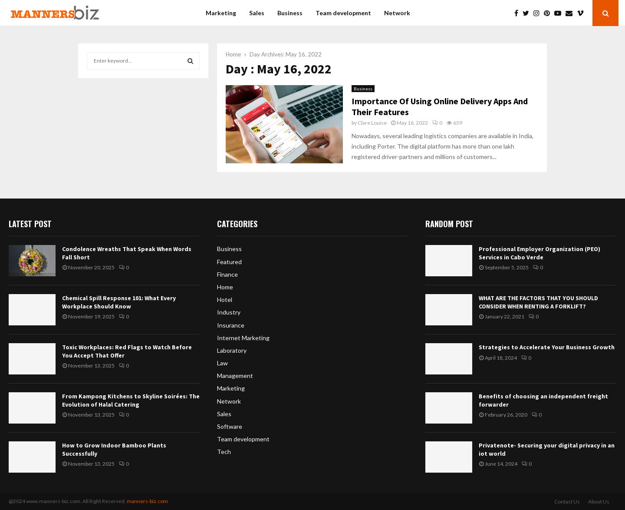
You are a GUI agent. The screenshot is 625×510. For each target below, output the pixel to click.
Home (225, 287)
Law (222, 363)
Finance (227, 274)
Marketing (221, 13)
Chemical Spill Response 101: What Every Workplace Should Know (119, 302)
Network (397, 13)
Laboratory (232, 350)
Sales (256, 13)
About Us (598, 501)
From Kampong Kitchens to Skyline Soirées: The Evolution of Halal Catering (131, 400)
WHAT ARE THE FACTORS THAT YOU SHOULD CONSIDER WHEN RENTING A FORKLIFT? (538, 302)
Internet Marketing (243, 337)
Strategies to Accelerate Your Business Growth (547, 347)
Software (229, 426)
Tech (224, 451)
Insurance (230, 325)
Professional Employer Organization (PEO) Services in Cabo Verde (539, 253)
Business (290, 13)
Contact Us (567, 501)
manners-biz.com (147, 501)
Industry (228, 312)
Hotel (224, 299)
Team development (343, 13)
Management (235, 375)
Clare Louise (372, 122)
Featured (229, 261)
